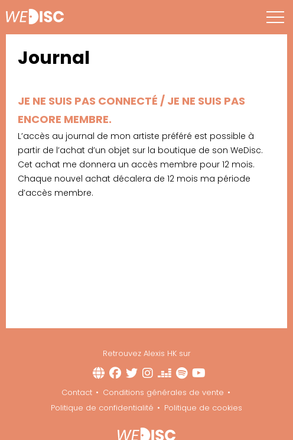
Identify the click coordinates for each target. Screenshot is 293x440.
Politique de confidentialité (102, 407)
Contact (76, 392)
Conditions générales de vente (163, 392)
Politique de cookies (203, 407)
